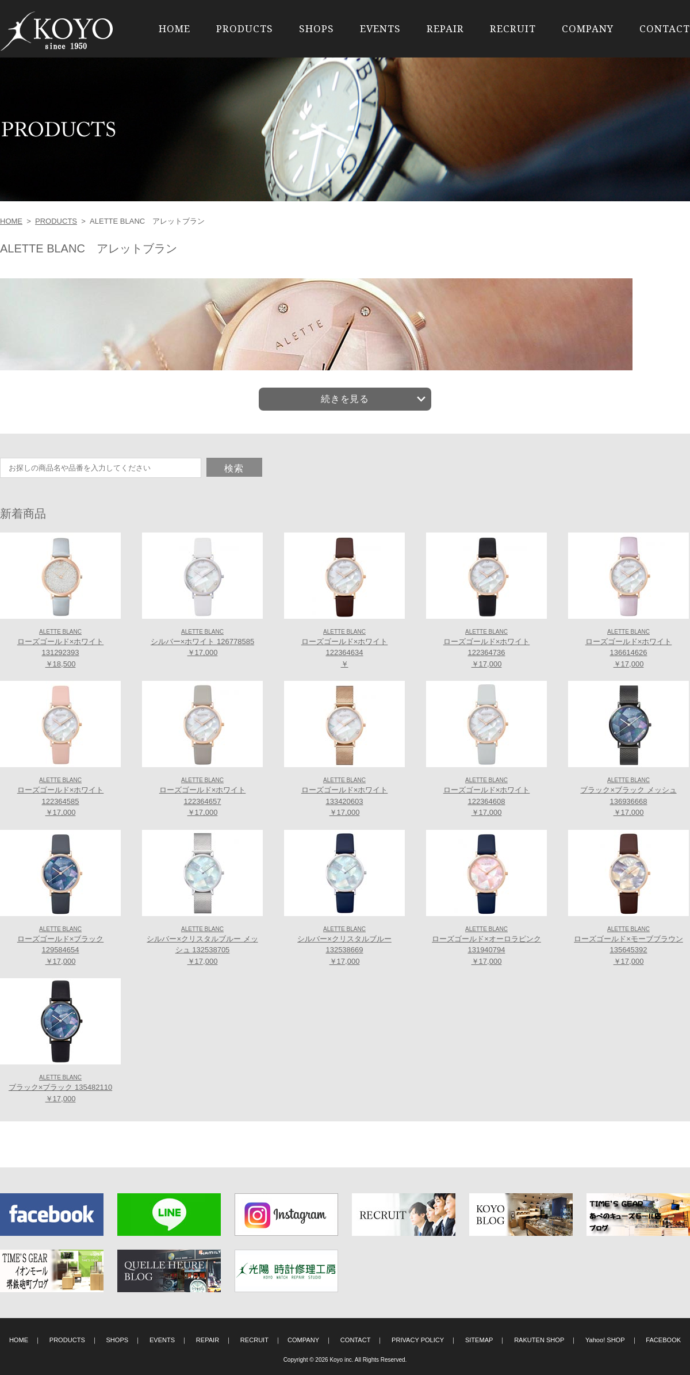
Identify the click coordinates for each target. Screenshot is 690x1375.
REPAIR (445, 28)
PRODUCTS (244, 28)
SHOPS (316, 28)
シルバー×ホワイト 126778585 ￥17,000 (202, 643)
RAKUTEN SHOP (539, 1339)
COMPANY (588, 28)
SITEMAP (479, 1339)
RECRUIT (513, 28)
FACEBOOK (663, 1339)
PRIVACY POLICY (418, 1339)
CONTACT (664, 28)
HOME (174, 28)
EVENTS (380, 28)
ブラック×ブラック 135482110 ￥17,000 (60, 1088)
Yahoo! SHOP (605, 1339)
